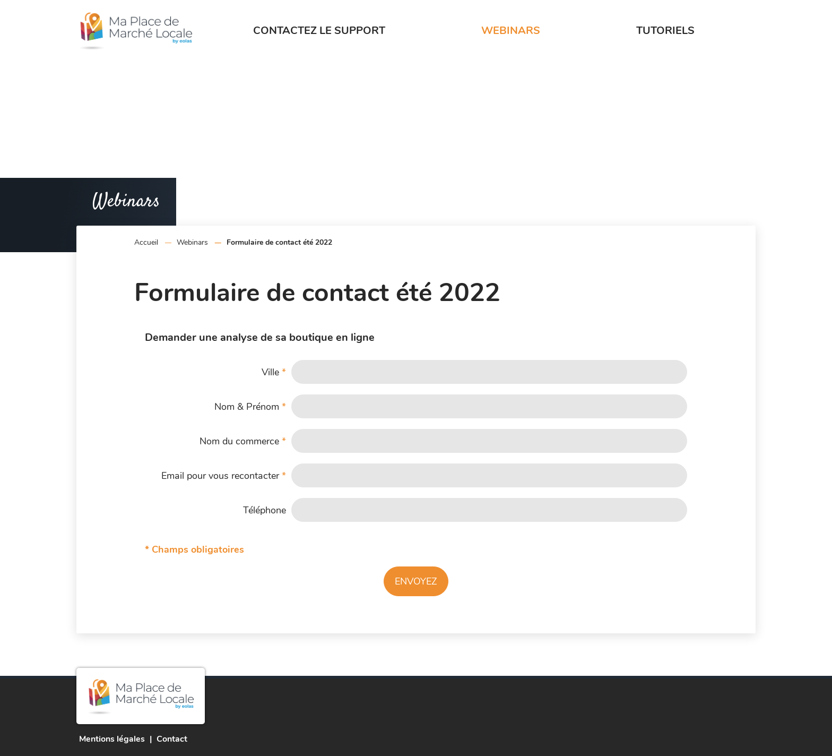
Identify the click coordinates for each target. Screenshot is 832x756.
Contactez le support (319, 30)
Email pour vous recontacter (223, 475)
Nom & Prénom (250, 406)
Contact (172, 739)
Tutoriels (665, 30)
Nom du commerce (243, 441)
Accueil (146, 242)
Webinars (510, 30)
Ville (274, 372)
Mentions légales (112, 739)
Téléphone (264, 510)
